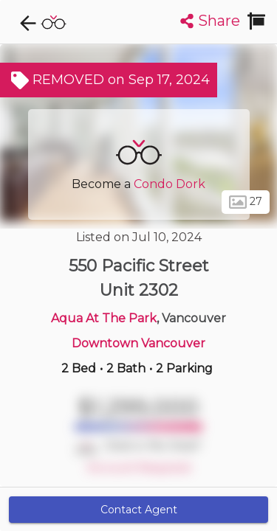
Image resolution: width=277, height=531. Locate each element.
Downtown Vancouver (138, 343)
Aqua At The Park (104, 318)
